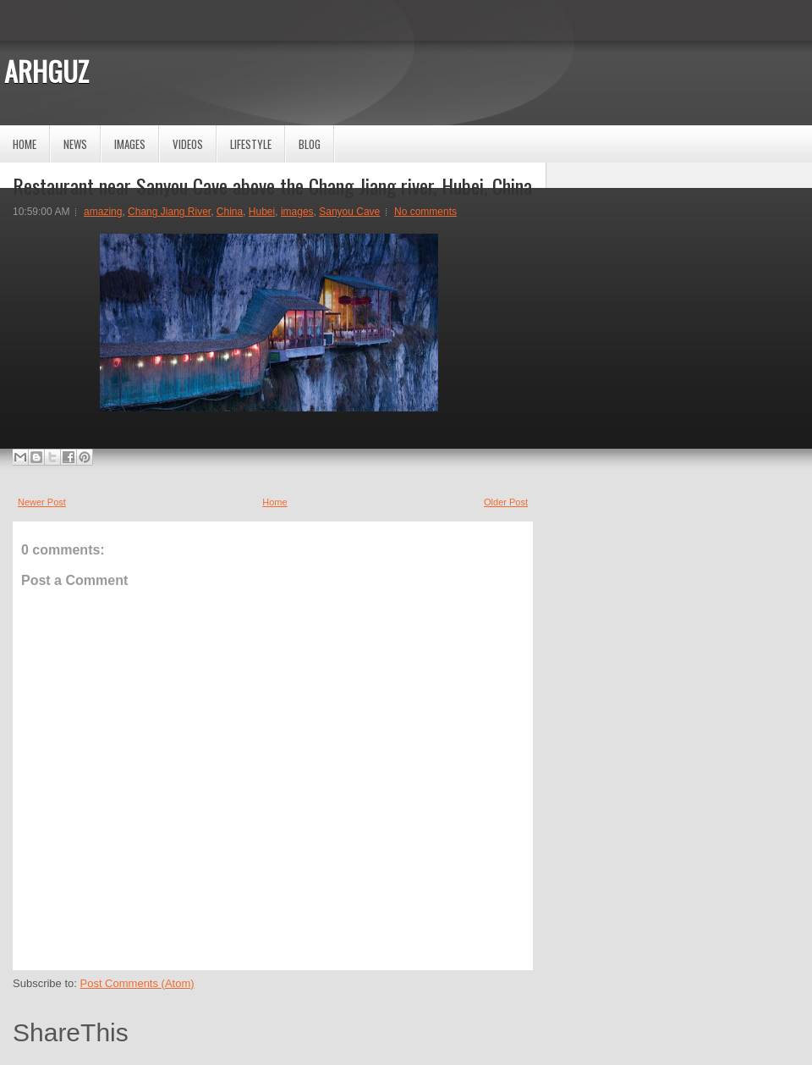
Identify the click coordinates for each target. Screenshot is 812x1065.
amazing (103, 212)
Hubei (262, 212)
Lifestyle (251, 143)
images (297, 212)
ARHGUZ (46, 71)
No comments (425, 212)
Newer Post (42, 502)
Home (24, 143)
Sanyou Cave (349, 212)
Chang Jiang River (169, 212)
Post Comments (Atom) (137, 983)
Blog (310, 143)
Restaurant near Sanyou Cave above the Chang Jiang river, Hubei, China (272, 185)
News (75, 143)
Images (129, 143)
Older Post (506, 502)
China (230, 212)
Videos (188, 143)
